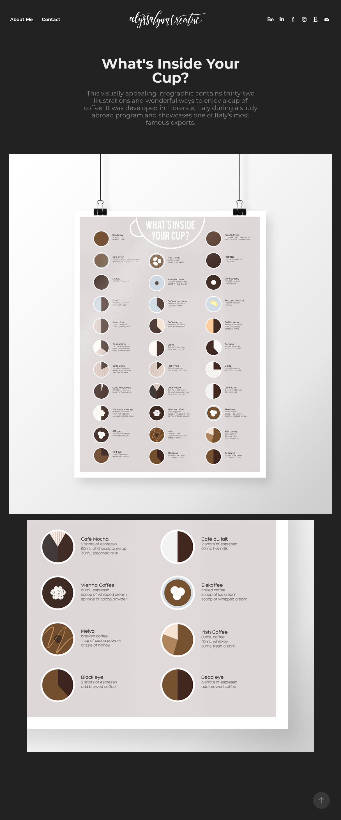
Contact (51, 19)
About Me (21, 19)
